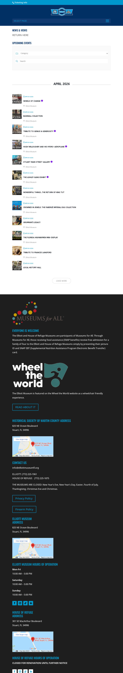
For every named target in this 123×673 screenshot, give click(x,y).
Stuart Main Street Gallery (36, 162)
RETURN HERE (20, 35)
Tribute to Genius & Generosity (38, 131)
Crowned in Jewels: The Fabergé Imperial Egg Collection (49, 207)
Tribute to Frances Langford (37, 252)
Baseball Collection (33, 116)
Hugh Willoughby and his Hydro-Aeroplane (43, 147)
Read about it (25, 407)
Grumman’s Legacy (31, 222)
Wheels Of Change (31, 101)
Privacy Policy (23, 498)
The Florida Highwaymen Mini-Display (40, 237)
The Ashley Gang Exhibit (34, 177)
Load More (61, 281)
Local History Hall (32, 267)
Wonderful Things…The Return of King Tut (43, 192)
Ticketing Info (21, 2)
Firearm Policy (24, 509)
